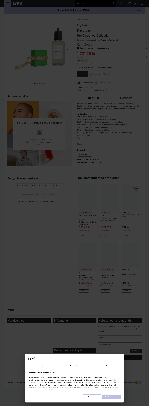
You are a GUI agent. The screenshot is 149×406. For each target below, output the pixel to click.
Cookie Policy (107, 390)
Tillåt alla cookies (111, 397)
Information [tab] (74, 366)
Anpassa (92, 397)
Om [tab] (107, 366)
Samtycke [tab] (42, 366)
